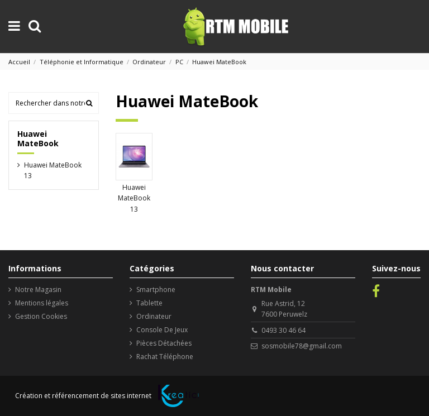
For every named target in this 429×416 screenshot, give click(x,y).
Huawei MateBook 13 (134, 198)
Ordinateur (153, 316)
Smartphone (155, 289)
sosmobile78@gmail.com (301, 346)
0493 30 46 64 (283, 330)
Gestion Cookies (41, 316)
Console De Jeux (162, 329)
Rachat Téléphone (164, 356)
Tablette (149, 303)
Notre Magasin (38, 289)
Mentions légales (41, 303)
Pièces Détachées (164, 343)
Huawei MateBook (38, 138)
